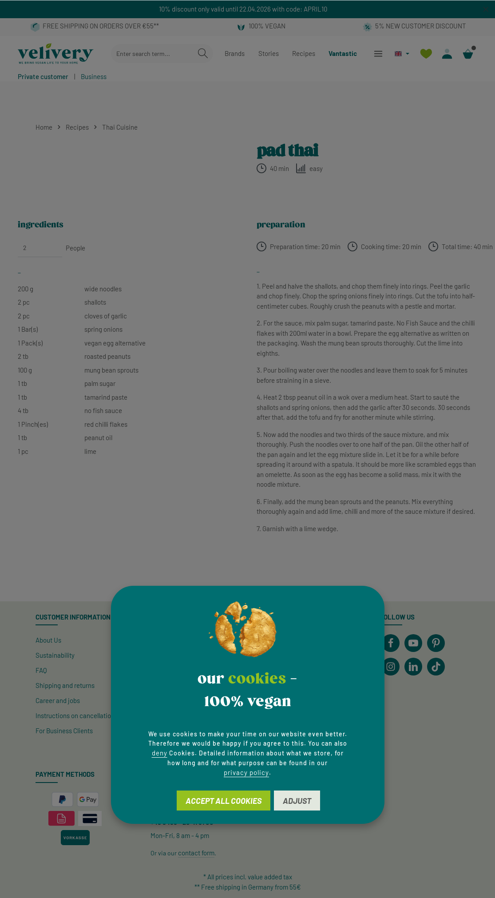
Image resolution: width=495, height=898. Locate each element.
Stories (268, 53)
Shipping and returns (65, 685)
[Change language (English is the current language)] (402, 53)
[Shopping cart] (467, 53)
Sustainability (55, 655)
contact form (196, 853)
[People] (40, 247)
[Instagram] (391, 666)
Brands (235, 53)
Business (94, 76)
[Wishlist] (426, 53)
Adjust (297, 801)
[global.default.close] (486, 8)
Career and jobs (58, 700)
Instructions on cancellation (75, 715)
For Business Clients (64, 731)
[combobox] (152, 53)
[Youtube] (413, 643)
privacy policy (246, 772)
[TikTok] (436, 666)
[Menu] (378, 53)
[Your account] (446, 53)
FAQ (41, 670)
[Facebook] (391, 643)
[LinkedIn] (413, 666)
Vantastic (343, 53)
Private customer (43, 76)
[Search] (203, 53)
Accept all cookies (223, 801)
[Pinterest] (436, 643)
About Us (48, 640)
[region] (247, 9)
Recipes (303, 53)
